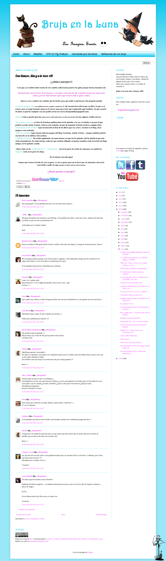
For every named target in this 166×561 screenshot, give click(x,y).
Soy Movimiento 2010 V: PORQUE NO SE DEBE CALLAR (134, 278)
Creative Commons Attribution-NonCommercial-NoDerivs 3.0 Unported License (75, 539)
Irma (24, 399)
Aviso (24, 183)
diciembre (124, 212)
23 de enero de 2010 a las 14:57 (33, 341)
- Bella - (25, 215)
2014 (121, 196)
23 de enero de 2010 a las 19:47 (33, 408)
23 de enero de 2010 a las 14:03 (33, 322)
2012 (121, 202)
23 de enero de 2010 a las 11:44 (33, 207)
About (26, 54)
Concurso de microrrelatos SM (131, 283)
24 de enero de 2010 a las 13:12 (33, 468)
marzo (123, 242)
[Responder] (42, 200)
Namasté (25, 277)
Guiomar (25, 416)
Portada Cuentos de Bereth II (130, 318)
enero (123, 249)
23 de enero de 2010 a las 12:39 (33, 248)
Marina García (27, 241)
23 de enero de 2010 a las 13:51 (33, 303)
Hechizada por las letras (84, 54)
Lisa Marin (26, 311)
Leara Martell (27, 476)
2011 (121, 206)
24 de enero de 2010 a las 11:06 (33, 444)
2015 (121, 192)
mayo (123, 236)
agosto (123, 226)
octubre (123, 219)
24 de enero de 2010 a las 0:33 (32, 423)
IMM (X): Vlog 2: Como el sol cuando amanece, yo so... (133, 264)
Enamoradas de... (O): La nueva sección (134, 321)
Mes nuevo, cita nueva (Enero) (131, 342)
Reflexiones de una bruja (113, 54)
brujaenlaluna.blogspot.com (38, 541)
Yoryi (24, 296)
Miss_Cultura (27, 375)
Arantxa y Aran (28, 452)
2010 (121, 209)
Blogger (90, 552)
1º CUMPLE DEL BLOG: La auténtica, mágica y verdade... (134, 259)
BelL (31, 539)
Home (16, 54)
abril (122, 239)
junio (123, 232)
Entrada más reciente (23, 515)
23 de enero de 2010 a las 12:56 (33, 288)
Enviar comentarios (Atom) (34, 519)
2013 (121, 199)
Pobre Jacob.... (125, 339)
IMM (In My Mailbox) (57, 54)
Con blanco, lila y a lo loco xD (130, 295)
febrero (123, 246)
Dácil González (27, 200)
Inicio (63, 515)
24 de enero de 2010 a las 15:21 (33, 505)
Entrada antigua (101, 515)
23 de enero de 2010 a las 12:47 (33, 269)
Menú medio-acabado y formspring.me (133, 268)
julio (122, 229)
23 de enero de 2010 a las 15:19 (33, 368)
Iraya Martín (27, 255)
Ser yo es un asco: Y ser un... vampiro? (133, 292)
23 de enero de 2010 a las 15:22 (33, 392)
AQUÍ (118, 151)
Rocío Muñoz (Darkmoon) (31, 330)
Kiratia (24, 349)
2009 (121, 358)
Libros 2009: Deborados (128, 336)
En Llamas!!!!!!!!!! (127, 304)
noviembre (125, 216)
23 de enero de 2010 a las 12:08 (33, 233)
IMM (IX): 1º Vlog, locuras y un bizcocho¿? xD (131, 331)
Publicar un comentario (27, 509)
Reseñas (38, 54)
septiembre (125, 222)
